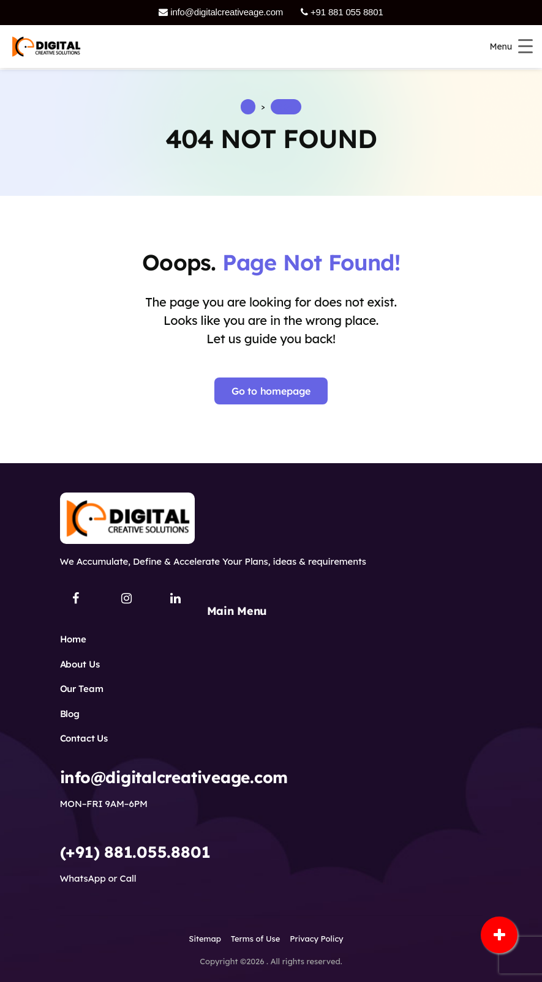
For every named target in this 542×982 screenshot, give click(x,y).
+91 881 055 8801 (342, 12)
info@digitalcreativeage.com (221, 12)
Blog (70, 714)
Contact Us (84, 738)
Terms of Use (255, 938)
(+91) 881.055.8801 (135, 852)
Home (73, 639)
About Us (80, 664)
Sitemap (204, 938)
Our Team (82, 688)
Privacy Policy (316, 938)
